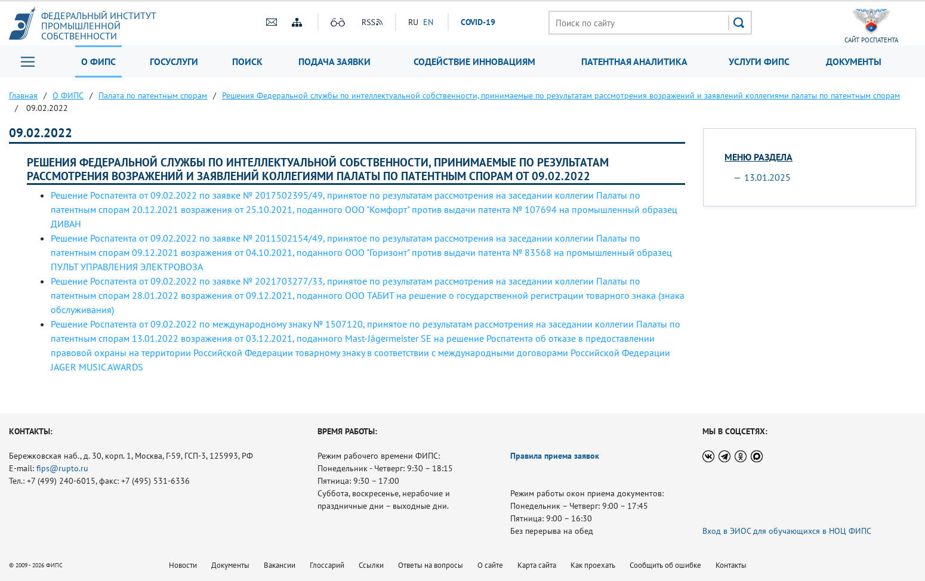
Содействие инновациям (474, 61)
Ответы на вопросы (430, 565)
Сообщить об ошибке (665, 565)
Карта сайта (536, 565)
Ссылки (371, 565)
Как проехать (593, 565)
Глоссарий (327, 565)
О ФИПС (98, 61)
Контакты (731, 565)
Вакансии (279, 565)
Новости (183, 565)
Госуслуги (174, 61)
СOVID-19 (478, 22)
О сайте (490, 565)
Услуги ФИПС (759, 61)
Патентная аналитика (634, 61)
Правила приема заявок (554, 455)
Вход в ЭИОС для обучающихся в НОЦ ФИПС (786, 531)
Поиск (247, 61)
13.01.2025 (767, 177)
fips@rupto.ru (62, 468)
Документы (853, 61)
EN (428, 22)
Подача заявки (334, 61)
